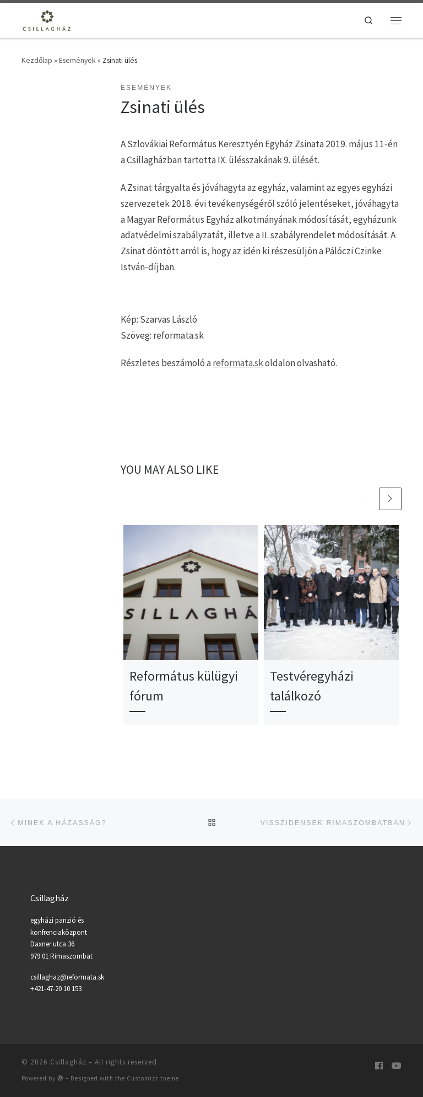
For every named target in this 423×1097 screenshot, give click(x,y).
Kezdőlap (36, 60)
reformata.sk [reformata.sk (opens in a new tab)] (238, 363)
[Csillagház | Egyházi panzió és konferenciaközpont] (48, 19)
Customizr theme (153, 1078)
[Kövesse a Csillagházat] (379, 1066)
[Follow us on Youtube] (397, 1066)
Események (77, 60)
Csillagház (68, 1062)
